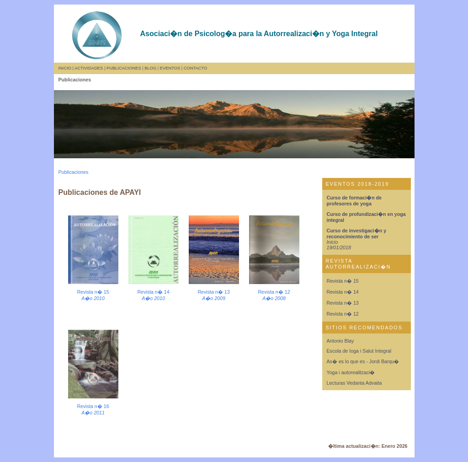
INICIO (65, 68)
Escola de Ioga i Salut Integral (359, 351)
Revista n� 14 (343, 292)
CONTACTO (195, 68)
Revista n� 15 (343, 281)
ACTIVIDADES (88, 68)
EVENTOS (170, 68)
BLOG (150, 68)
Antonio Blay (340, 341)
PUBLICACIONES (123, 68)
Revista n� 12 (343, 314)
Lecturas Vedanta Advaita (354, 383)
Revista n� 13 (343, 303)
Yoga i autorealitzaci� (351, 372)
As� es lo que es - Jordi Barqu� (363, 361)
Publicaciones (73, 172)
